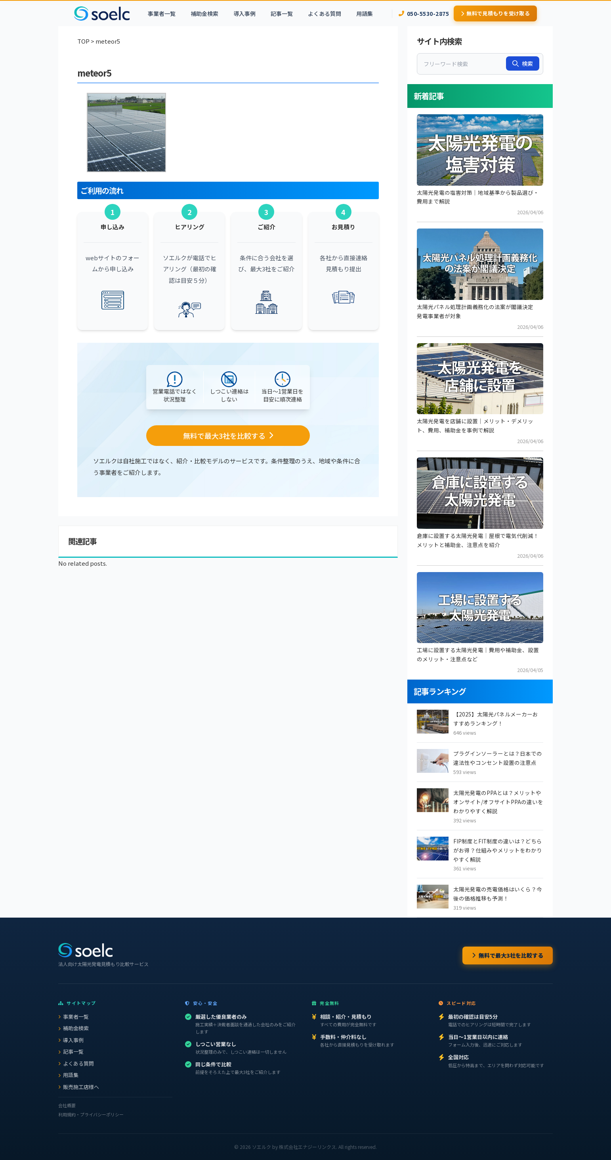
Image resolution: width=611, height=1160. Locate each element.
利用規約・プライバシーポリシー (91, 1114)
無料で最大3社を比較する (507, 955)
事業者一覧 (162, 13)
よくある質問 (324, 13)
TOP (83, 41)
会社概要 (67, 1105)
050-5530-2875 (424, 13)
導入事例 (244, 13)
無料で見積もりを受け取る (495, 13)
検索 (522, 63)
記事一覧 (282, 13)
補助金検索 (204, 13)
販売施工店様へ (78, 1087)
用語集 (364, 13)
